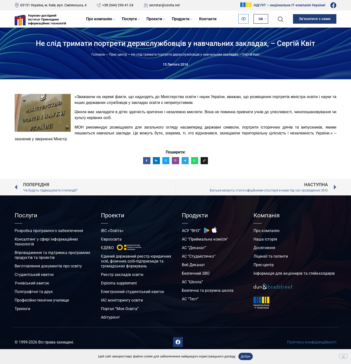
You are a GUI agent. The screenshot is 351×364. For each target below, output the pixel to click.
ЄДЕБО (107, 247)
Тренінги (22, 308)
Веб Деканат (193, 265)
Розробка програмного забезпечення (49, 230)
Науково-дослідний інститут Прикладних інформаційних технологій (47, 19)
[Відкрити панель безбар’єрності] (243, 19)
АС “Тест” (190, 299)
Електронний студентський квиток (132, 291)
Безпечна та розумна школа (208, 290)
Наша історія (265, 239)
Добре (245, 356)
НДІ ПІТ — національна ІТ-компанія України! (289, 5)
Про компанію (99, 19)
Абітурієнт (110, 317)
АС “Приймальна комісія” (205, 239)
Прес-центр (118, 54)
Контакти (207, 19)
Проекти (154, 19)
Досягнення (264, 247)
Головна (98, 54)
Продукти (180, 19)
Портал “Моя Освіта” (120, 308)
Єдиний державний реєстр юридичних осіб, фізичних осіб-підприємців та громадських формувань (136, 261)
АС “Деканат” (194, 247)
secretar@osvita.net (164, 5)
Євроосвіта (111, 239)
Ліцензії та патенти (271, 256)
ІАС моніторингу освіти (122, 300)
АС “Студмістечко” (198, 256)
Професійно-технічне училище (42, 300)
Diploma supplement (119, 283)
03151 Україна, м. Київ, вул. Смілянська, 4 (53, 5)
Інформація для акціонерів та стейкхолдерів (294, 273)
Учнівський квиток (32, 283)
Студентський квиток (34, 274)
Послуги (129, 19)
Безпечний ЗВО (196, 273)
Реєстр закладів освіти (122, 274)
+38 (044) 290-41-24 (117, 5)
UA (261, 19)
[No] (343, 356)
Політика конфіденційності (311, 342)
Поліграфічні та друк (34, 291)
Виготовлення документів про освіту (48, 266)
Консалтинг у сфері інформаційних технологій (46, 241)
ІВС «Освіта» (112, 230)
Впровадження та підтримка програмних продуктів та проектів (52, 255)
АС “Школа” (192, 282)
